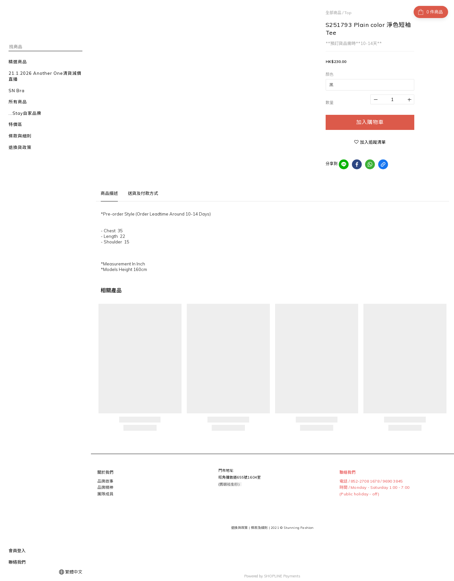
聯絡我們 (17, 562)
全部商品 (333, 12)
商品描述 (109, 193)
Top (348, 12)
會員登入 (17, 550)
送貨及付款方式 (143, 193)
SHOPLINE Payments (282, 572)
